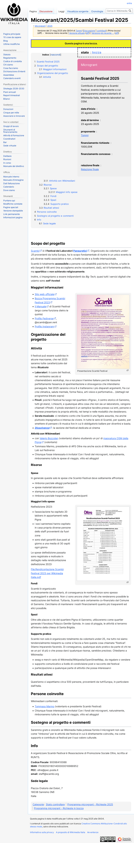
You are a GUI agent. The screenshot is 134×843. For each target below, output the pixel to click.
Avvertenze (92, 832)
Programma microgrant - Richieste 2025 (90, 804)
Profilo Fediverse (44, 318)
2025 (49, 26)
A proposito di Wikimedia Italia (70, 832)
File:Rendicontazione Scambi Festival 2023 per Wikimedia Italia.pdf (47, 573)
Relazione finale (90, 169)
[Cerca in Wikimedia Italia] (119, 10)
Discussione (89, 30)
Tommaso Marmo (44, 706)
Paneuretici (80, 250)
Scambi (35, 250)
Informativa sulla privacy (42, 832)
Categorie (38, 804)
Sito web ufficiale (44, 294)
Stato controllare (55, 804)
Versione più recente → (103, 33)
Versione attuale (77, 33)
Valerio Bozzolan (49, 438)
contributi (101, 30)
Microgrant (40, 26)
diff (87, 33)
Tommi (84, 135)
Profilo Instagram (44, 326)
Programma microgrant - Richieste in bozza (59, 808)
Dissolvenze (42, 427)
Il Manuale (40, 306)
